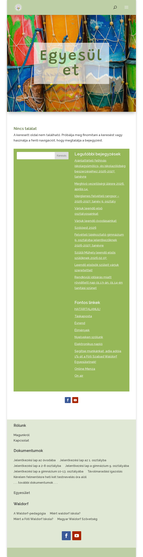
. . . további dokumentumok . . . (36, 482)
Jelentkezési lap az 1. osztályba (83, 460)
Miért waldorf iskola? (65, 513)
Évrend (79, 323)
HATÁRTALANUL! (87, 309)
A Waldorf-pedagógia (30, 513)
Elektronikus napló (88, 344)
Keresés (61, 155)
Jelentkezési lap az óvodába (35, 460)
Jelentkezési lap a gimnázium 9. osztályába (97, 466)
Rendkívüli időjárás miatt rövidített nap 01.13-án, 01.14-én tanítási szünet (98, 282)
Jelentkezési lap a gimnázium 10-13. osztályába (48, 471)
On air (78, 375)
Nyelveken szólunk (88, 337)
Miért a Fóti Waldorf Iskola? (33, 519)
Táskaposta (83, 316)
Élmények (82, 330)
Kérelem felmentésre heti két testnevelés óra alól (50, 477)
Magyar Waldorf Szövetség (77, 519)
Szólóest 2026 (85, 228)
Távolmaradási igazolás (105, 471)
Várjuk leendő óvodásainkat (95, 221)
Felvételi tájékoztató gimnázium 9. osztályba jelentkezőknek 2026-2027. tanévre (99, 240)
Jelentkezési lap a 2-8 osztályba (37, 466)
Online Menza (84, 369)
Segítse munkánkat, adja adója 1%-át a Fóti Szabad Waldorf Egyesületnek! (97, 356)
